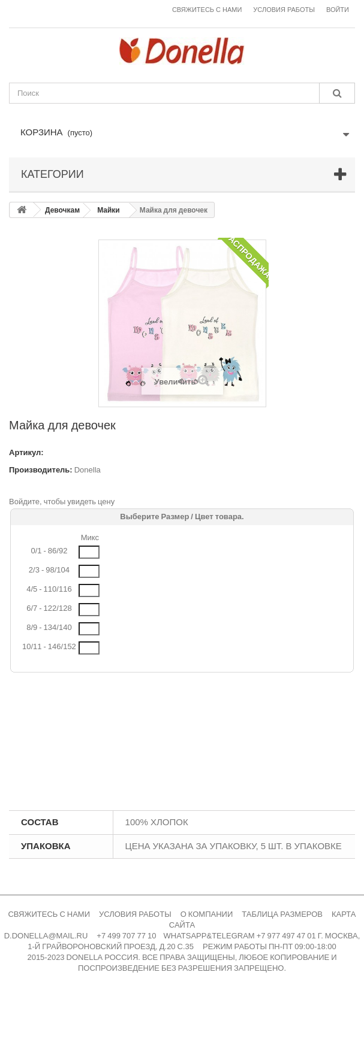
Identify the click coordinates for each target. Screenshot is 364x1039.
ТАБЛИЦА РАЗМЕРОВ (282, 914)
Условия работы (284, 10)
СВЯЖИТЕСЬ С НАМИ (49, 914)
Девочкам (62, 210)
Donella (87, 470)
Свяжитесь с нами (207, 10)
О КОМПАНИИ (207, 914)
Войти (337, 10)
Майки (108, 210)
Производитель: (41, 470)
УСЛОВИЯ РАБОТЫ (135, 914)
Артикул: (26, 452)
